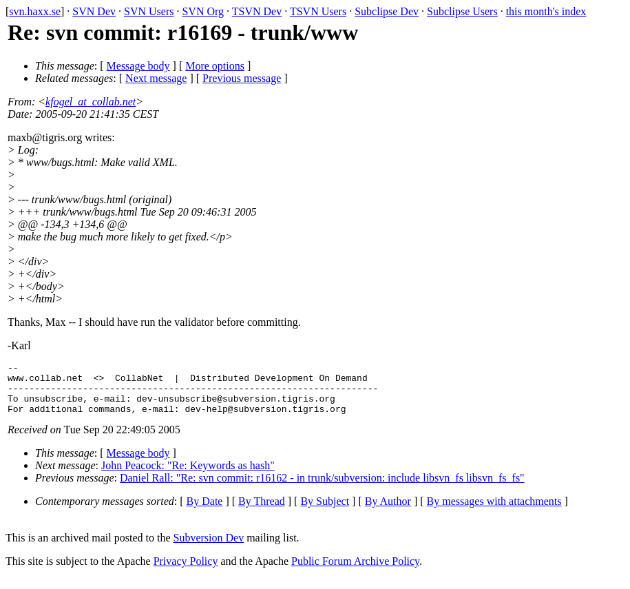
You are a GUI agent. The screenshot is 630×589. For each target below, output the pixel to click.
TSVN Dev (257, 11)
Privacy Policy (186, 571)
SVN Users (149, 11)
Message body (138, 66)
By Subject (324, 511)
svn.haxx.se (35, 11)
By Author (388, 511)
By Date (205, 511)
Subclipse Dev (387, 11)
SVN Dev (94, 11)
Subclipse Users (462, 11)
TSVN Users (318, 11)
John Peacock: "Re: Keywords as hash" (188, 476)
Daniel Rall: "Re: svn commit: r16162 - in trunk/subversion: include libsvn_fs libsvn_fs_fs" (322, 488)
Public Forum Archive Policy (355, 571)
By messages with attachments (494, 511)
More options (214, 66)
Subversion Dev (209, 548)
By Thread (261, 511)
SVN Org (203, 11)
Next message (156, 78)
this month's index (546, 11)
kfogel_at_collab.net (90, 101)
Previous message (241, 78)
